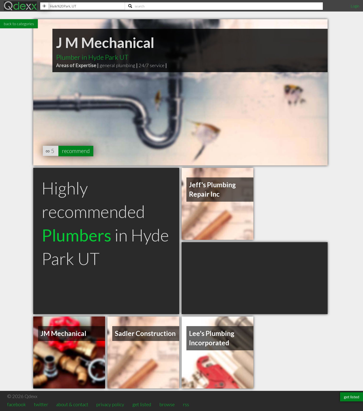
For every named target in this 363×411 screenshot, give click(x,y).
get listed (141, 404)
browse (167, 404)
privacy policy (110, 404)
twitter (41, 404)
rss (186, 404)
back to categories (19, 23)
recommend (76, 150)
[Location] (82, 6)
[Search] (224, 6)
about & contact (72, 404)
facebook (16, 404)
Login (355, 6)
